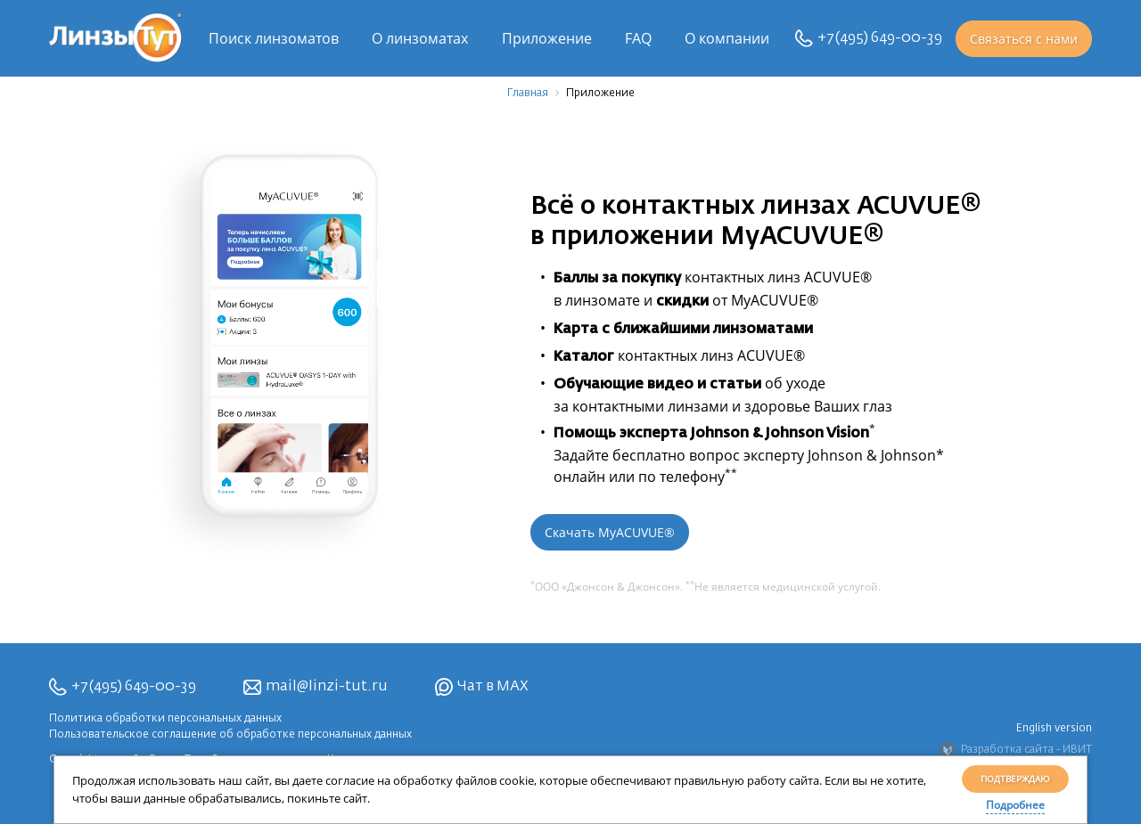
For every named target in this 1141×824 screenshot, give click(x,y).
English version (1054, 728)
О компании (727, 38)
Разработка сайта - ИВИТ (1015, 750)
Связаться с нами (1024, 38)
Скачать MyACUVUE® (610, 532)
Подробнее (1015, 804)
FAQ (638, 38)
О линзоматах (420, 38)
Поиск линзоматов (274, 38)
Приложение (547, 38)
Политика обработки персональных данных (165, 719)
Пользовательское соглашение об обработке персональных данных (230, 735)
